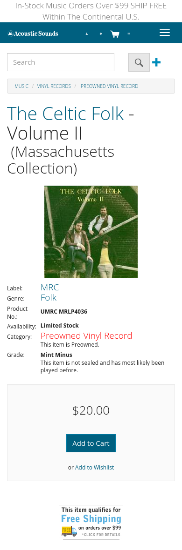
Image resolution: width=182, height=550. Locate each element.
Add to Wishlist (94, 467)
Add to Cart (90, 443)
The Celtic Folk (65, 113)
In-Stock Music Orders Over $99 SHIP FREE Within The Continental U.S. (91, 11)
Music (21, 86)
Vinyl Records (54, 86)
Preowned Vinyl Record (109, 86)
